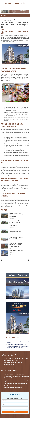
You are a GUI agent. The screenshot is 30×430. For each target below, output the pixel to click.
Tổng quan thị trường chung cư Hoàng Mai (16, 344)
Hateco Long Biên (19, 421)
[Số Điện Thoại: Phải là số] (15, 404)
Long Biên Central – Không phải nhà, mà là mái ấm (16, 231)
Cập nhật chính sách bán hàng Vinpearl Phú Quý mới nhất (16, 215)
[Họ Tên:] (15, 400)
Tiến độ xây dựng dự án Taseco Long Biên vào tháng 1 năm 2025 (16, 245)
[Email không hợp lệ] (15, 407)
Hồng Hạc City (12, 421)
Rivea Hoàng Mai (5, 421)
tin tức (2, 29)
